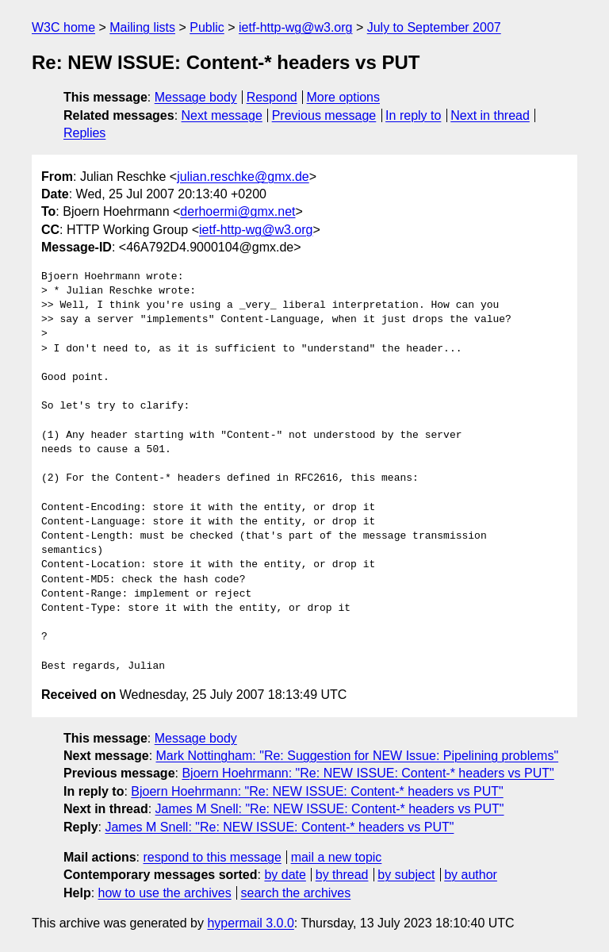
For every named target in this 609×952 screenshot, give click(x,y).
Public (207, 27)
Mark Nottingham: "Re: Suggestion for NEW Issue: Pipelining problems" (357, 755)
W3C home (63, 27)
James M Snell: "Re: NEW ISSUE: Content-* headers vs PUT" (329, 809)
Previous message (324, 115)
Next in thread (490, 115)
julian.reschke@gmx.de (243, 176)
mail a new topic (336, 857)
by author (470, 874)
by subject (406, 874)
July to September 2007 (434, 27)
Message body (196, 97)
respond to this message (212, 857)
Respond (272, 97)
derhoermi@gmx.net (237, 211)
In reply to (413, 115)
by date (284, 874)
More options (344, 97)
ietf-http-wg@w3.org (295, 27)
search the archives (296, 893)
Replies (84, 133)
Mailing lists (142, 27)
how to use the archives (165, 893)
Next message (222, 115)
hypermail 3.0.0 (250, 923)
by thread (342, 874)
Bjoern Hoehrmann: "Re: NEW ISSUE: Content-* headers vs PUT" (367, 773)
